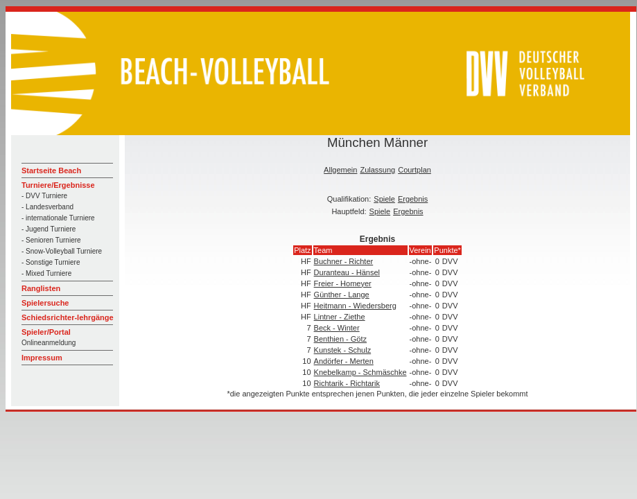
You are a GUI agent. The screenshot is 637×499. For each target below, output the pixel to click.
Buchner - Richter (344, 261)
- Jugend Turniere (48, 229)
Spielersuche (45, 303)
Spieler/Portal (46, 332)
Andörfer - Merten (344, 361)
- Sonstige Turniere (50, 262)
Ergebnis (413, 199)
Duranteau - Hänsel (347, 272)
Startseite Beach (51, 170)
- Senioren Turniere (51, 240)
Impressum (41, 357)
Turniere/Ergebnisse (58, 185)
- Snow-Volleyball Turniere (61, 251)
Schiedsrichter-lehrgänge (67, 317)
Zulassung (377, 170)
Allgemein (340, 170)
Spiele (384, 199)
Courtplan (414, 170)
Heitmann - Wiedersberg (355, 305)
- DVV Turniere (44, 196)
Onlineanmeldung (48, 343)
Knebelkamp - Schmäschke (360, 372)
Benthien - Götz (340, 339)
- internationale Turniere (58, 218)
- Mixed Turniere (46, 273)
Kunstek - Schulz (343, 350)
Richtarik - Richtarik (347, 383)
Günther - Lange (341, 294)
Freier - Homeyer (343, 283)
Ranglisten (40, 288)
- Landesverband (47, 207)
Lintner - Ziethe (339, 317)
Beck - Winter (337, 328)
